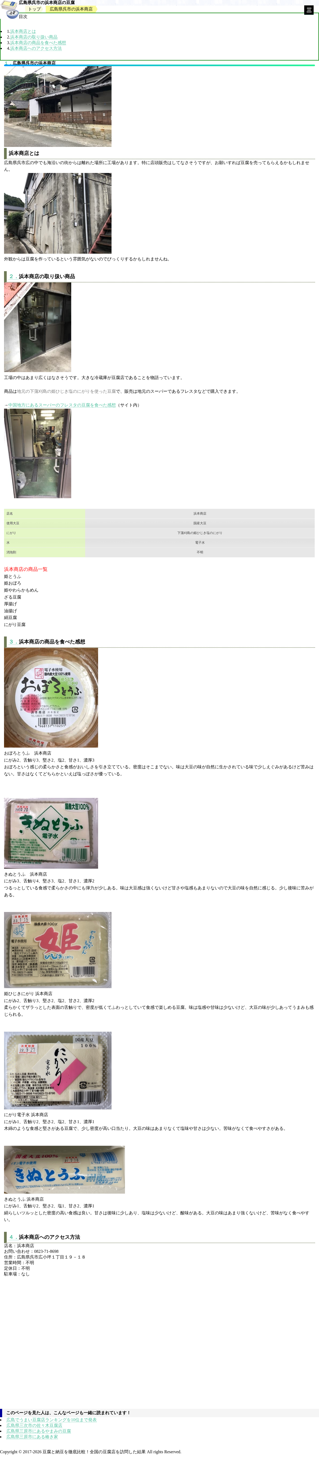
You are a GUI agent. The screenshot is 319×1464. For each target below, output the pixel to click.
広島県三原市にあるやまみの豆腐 (38, 1431)
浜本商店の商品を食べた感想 (38, 42)
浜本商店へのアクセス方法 (36, 48)
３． (14, 642)
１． (8, 63)
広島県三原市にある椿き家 (32, 1436)
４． (14, 1237)
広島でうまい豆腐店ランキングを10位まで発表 (51, 1419)
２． (14, 276)
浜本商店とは (23, 31)
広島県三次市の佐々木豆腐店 (34, 1425)
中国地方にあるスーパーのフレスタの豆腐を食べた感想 (62, 405)
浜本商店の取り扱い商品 (34, 37)
